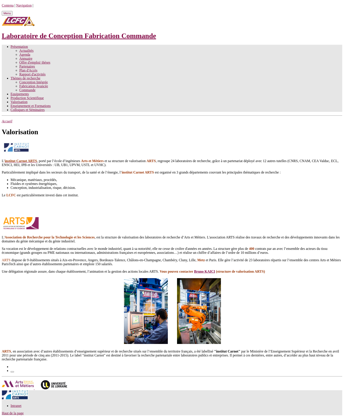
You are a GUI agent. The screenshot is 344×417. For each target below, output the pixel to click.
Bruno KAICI (204, 271)
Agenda (24, 54)
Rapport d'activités (32, 74)
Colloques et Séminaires (28, 110)
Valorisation (19, 102)
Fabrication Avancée (33, 86)
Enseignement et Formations (31, 106)
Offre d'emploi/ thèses (34, 62)
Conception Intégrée (33, 82)
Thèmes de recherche (25, 78)
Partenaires (27, 66)
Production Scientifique (27, 98)
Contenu (8, 5)
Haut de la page (13, 413)
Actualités (26, 50)
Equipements (20, 94)
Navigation (24, 5)
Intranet (16, 406)
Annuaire (25, 58)
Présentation (19, 46)
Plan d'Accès (28, 70)
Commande (27, 90)
